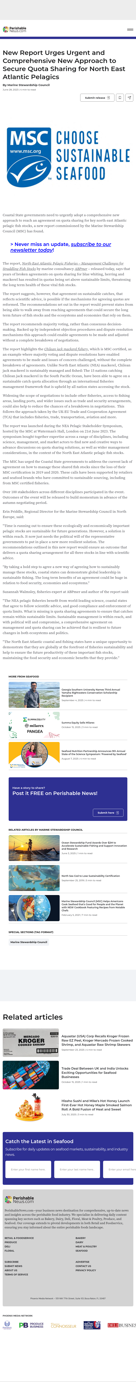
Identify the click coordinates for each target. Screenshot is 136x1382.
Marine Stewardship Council (28, 85)
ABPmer (81, 268)
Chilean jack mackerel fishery (66, 348)
